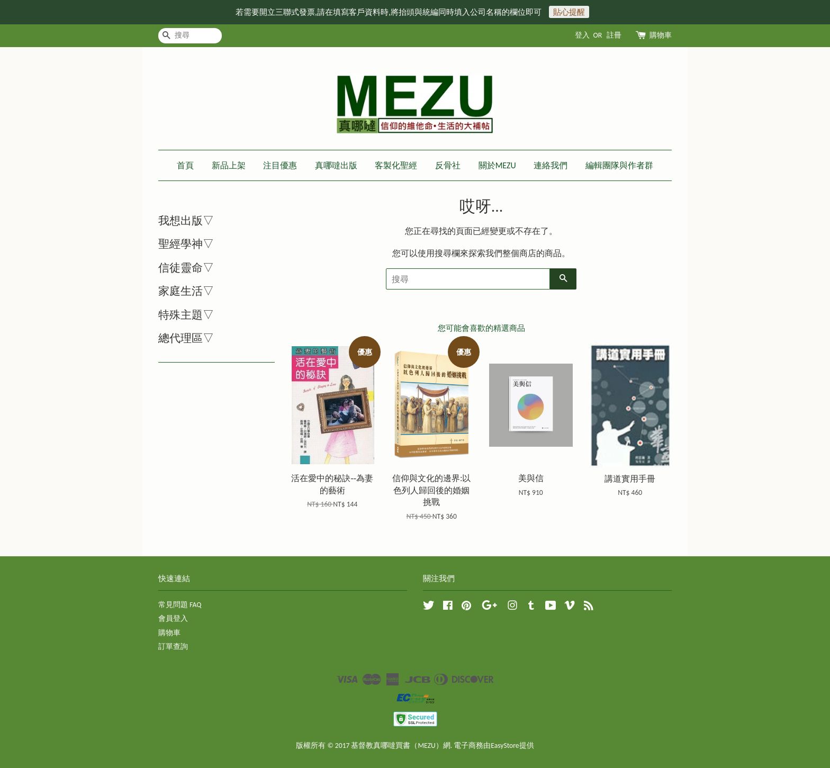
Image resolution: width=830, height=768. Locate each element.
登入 (582, 35)
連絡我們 (550, 165)
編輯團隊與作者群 (619, 165)
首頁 (185, 165)
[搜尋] (190, 35)
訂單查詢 (173, 646)
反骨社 (448, 165)
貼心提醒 (569, 11)
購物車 (660, 35)
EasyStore (505, 745)
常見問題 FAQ (179, 604)
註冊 (614, 35)
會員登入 (173, 618)
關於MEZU (497, 165)
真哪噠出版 (336, 165)
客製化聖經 (396, 165)
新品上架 (229, 165)
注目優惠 (280, 165)
